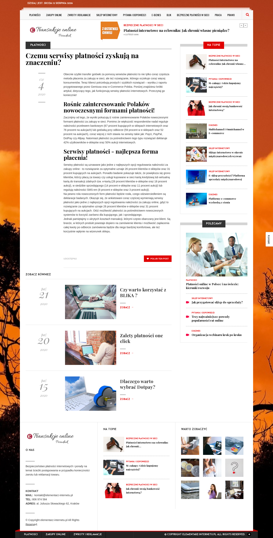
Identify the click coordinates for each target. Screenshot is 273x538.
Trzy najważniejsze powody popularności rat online (211, 318)
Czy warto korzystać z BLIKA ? (143, 292)
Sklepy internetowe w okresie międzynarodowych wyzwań (228, 156)
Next (245, 25)
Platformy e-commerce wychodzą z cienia (225, 200)
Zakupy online (54, 15)
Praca (218, 15)
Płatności (34, 15)
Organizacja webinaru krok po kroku (217, 335)
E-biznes (156, 15)
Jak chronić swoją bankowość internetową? (225, 108)
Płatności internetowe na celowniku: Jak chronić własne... (226, 63)
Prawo (231, 15)
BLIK (169, 15)
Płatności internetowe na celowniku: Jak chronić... (143, 444)
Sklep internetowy (106, 15)
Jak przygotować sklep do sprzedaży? (217, 302)
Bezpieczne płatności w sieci (193, 15)
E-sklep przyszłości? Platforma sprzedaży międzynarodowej (223, 179)
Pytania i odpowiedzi (134, 15)
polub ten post (158, 259)
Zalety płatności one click (141, 338)
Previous (241, 25)
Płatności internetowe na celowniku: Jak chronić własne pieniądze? (176, 30)
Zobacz (127, 308)
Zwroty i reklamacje (79, 15)
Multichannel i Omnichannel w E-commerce (221, 133)
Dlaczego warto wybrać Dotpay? (137, 384)
